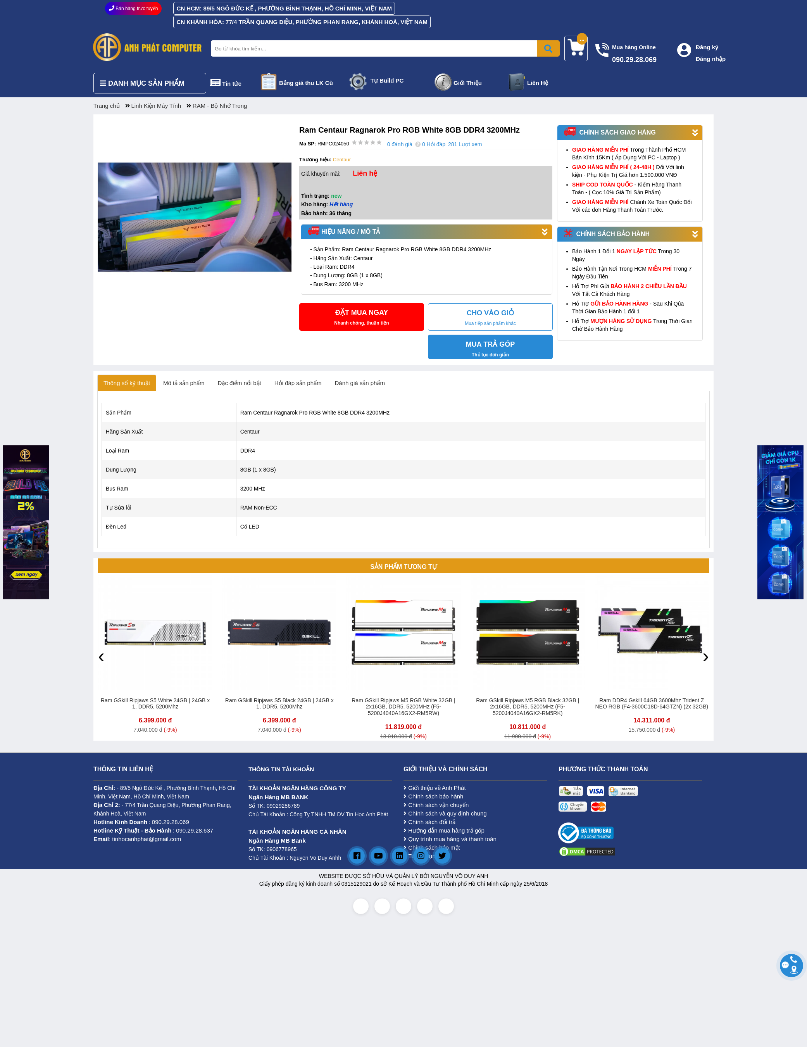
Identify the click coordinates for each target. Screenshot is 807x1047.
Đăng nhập (711, 58)
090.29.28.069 (170, 822)
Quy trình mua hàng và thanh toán (450, 839)
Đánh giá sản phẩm (360, 383)
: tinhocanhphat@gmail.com (137, 839)
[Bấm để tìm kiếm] (548, 48)
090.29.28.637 (194, 830)
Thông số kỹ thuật (126, 383)
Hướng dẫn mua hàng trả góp (444, 830)
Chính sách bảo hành (433, 796)
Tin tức (231, 83)
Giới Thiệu (468, 82)
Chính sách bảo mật (432, 847)
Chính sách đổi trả (429, 822)
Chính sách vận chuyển (436, 805)
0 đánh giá (399, 144)
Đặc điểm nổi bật (239, 383)
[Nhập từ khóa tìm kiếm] (384, 48)
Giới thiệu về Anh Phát (435, 787)
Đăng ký (707, 47)
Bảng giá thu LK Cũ (306, 82)
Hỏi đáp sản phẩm (298, 383)
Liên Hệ (537, 82)
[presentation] (101, 655)
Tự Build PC (387, 80)
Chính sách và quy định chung (445, 813)
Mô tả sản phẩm (184, 383)
